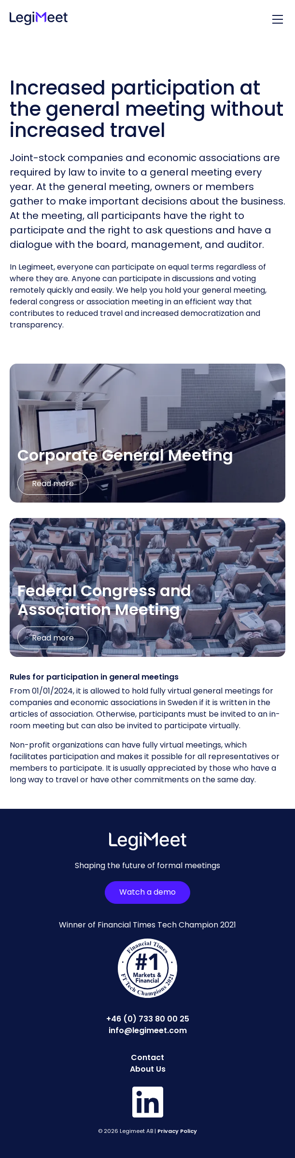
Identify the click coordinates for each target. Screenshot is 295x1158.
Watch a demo (147, 892)
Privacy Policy (177, 1131)
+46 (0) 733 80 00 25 (147, 1018)
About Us (148, 1069)
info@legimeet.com (148, 1030)
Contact (147, 1057)
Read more (53, 483)
